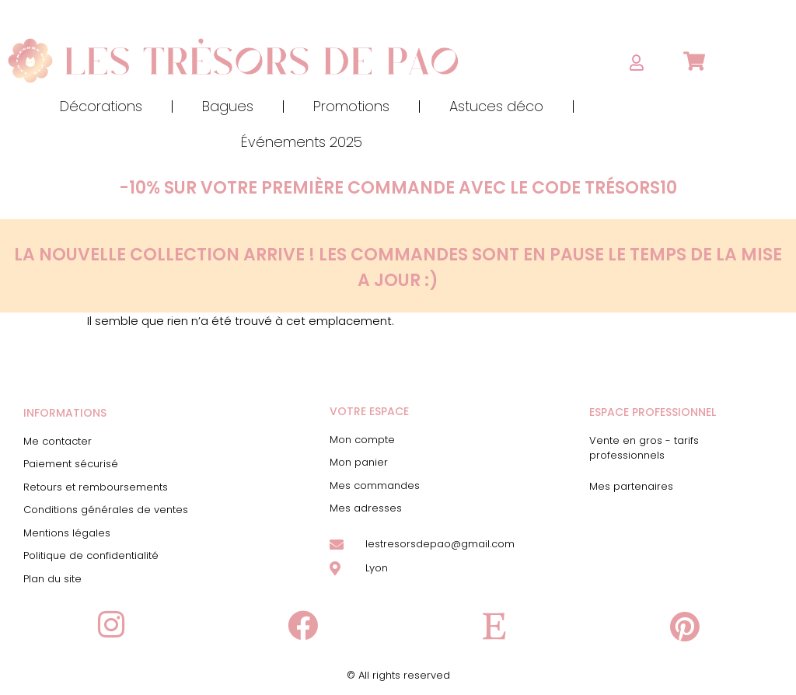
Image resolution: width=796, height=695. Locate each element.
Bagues (227, 106)
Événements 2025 (301, 142)
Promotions (351, 106)
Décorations (101, 106)
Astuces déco (496, 106)
